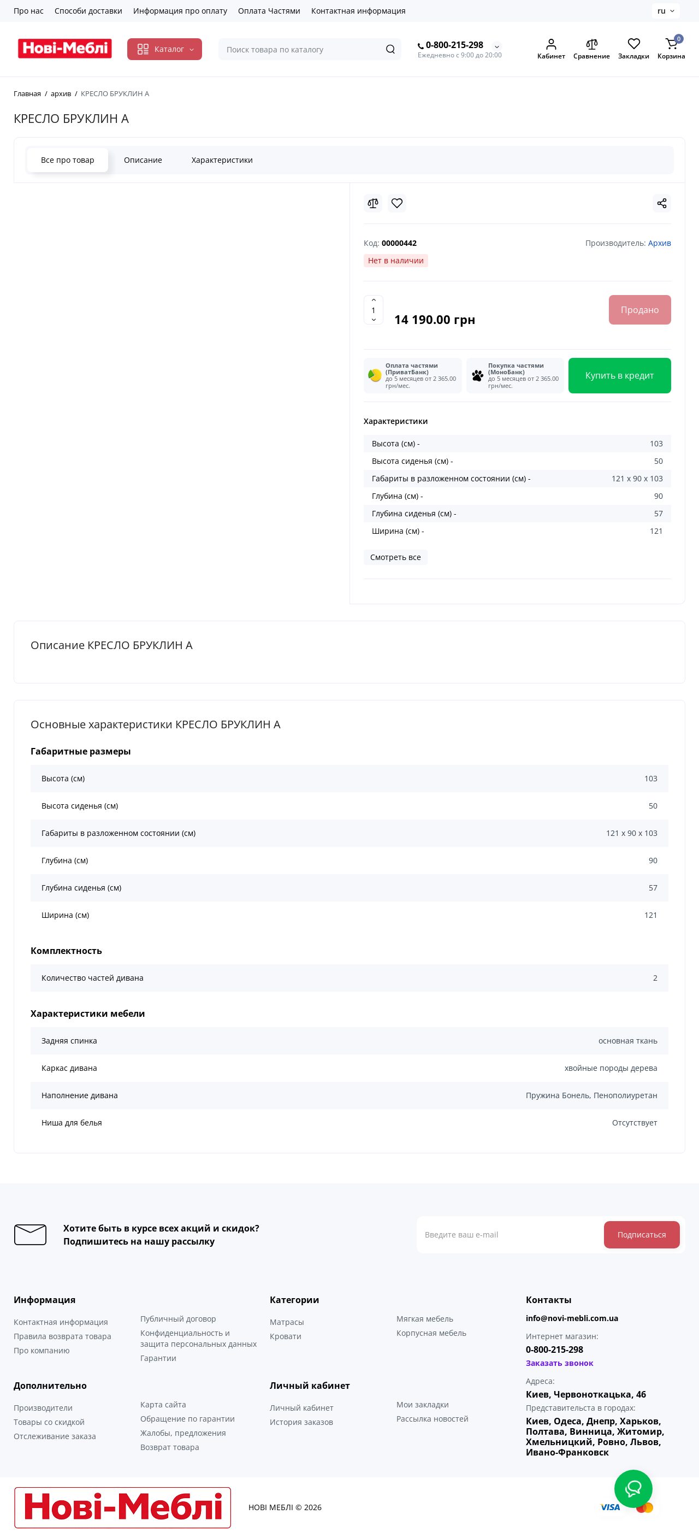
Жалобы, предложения (183, 1433)
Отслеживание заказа (55, 1436)
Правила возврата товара (62, 1336)
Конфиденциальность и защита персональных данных (198, 1338)
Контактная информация (358, 10)
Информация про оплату (180, 10)
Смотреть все (395, 557)
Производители (43, 1408)
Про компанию (42, 1350)
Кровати (285, 1336)
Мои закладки (422, 1404)
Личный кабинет (302, 1408)
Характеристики (222, 160)
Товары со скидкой (49, 1422)
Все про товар (67, 160)
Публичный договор (178, 1318)
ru (661, 10)
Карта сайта (163, 1404)
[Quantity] (373, 310)
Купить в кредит (619, 375)
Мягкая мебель (424, 1318)
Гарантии (158, 1358)
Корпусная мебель (431, 1333)
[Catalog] (164, 49)
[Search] (390, 49)
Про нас (29, 10)
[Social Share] (662, 203)
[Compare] (373, 203)
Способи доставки (88, 10)
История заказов (301, 1422)
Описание (143, 160)
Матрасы (287, 1322)
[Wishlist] (397, 203)
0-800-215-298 (450, 45)
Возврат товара (169, 1447)
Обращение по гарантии (187, 1418)
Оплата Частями (269, 10)
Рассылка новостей (432, 1418)
